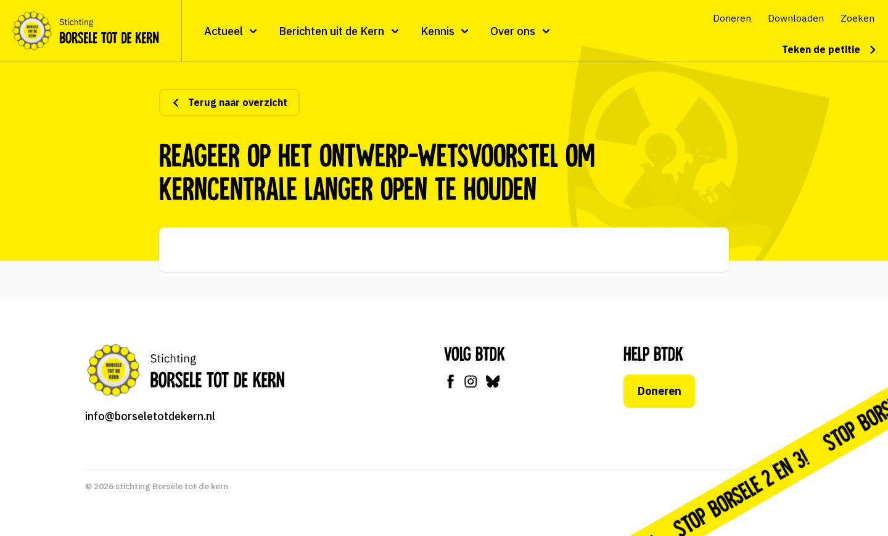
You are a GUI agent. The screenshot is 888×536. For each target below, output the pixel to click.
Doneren (659, 391)
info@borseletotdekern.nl (150, 416)
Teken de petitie (829, 49)
